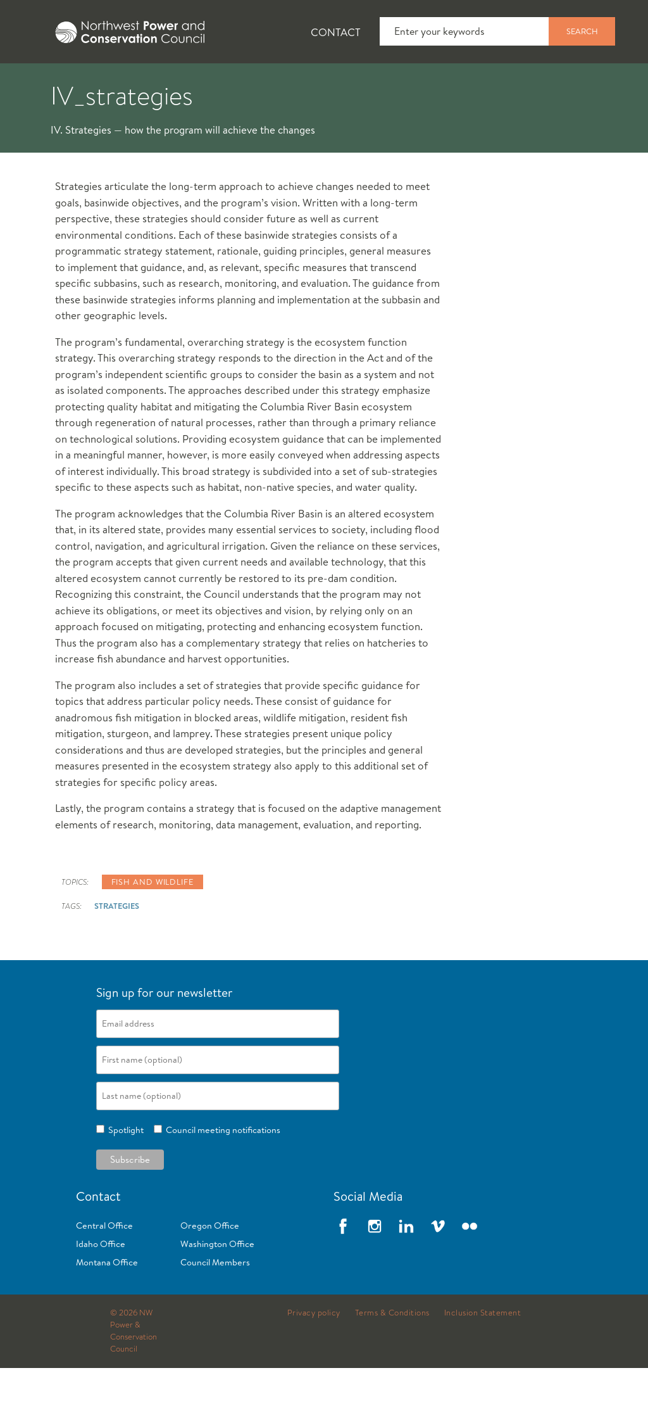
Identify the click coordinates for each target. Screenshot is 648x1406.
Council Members (215, 1300)
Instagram (374, 1264)
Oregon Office (209, 1263)
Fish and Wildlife (224, 83)
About (48, 83)
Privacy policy (313, 1351)
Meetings (465, 83)
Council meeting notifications (221, 1168)
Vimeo (437, 1264)
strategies (116, 943)
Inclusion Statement (482, 1351)
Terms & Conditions (392, 1351)
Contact (336, 32)
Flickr (469, 1264)
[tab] (38, 82)
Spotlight (124, 1168)
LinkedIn (406, 1264)
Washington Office (217, 1282)
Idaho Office (100, 1282)
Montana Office (107, 1300)
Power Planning (354, 83)
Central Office (104, 1263)
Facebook (342, 1264)
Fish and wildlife (152, 919)
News (122, 83)
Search (582, 31)
